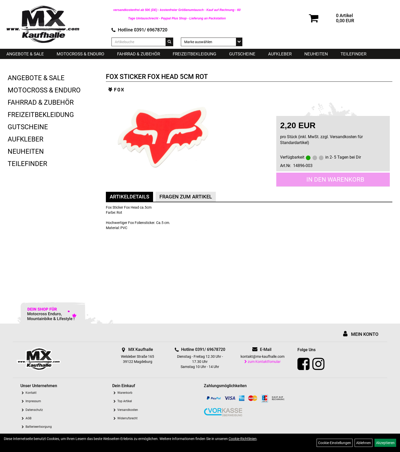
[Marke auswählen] (212, 42)
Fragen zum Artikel (185, 197)
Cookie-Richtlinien (243, 439)
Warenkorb (124, 393)
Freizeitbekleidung (194, 53)
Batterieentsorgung (39, 427)
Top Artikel (124, 401)
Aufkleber (280, 53)
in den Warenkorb (335, 179)
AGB (28, 418)
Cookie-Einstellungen (334, 443)
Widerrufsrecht (127, 418)
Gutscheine (242, 53)
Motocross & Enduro (80, 53)
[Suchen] (169, 42)
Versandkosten (127, 410)
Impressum (33, 401)
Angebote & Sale (25, 53)
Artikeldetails (129, 197)
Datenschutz (34, 410)
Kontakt (31, 393)
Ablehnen (363, 443)
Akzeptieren (385, 443)
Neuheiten (316, 53)
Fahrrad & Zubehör (138, 53)
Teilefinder (353, 53)
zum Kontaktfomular (262, 362)
